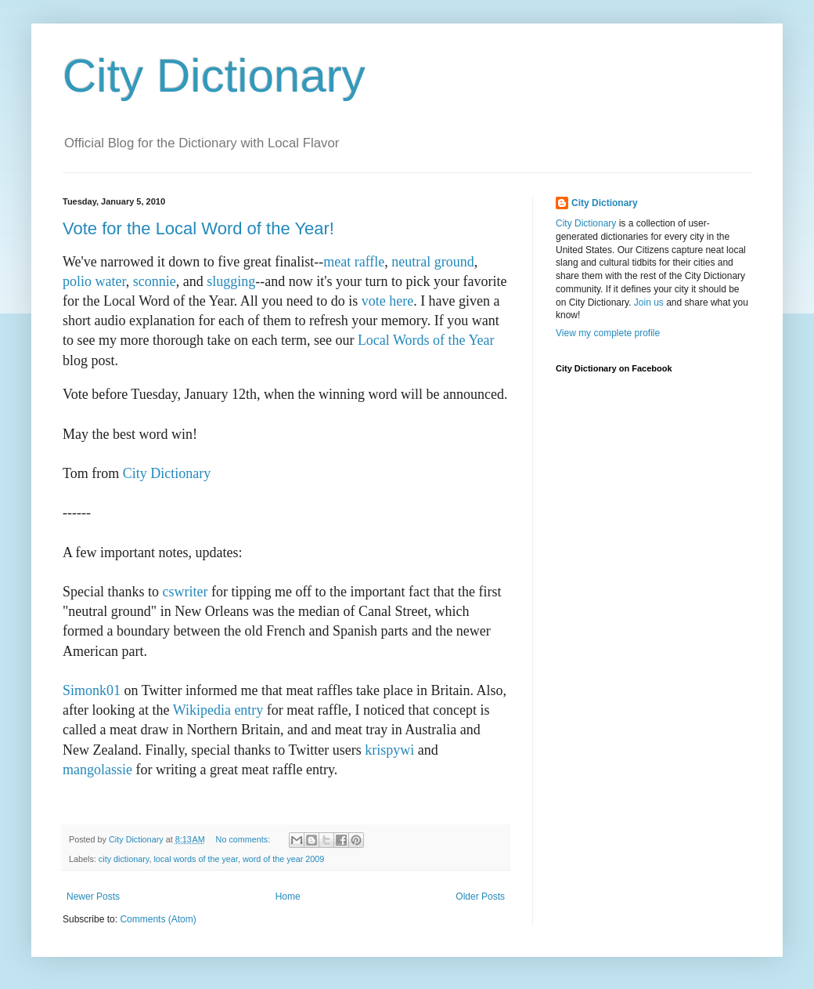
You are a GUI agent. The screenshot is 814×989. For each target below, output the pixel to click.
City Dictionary (214, 75)
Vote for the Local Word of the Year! (198, 228)
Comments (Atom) (158, 919)
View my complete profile (608, 333)
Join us (649, 302)
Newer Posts (93, 896)
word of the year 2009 (283, 859)
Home (288, 896)
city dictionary (124, 859)
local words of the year (195, 859)
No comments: (244, 839)
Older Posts (480, 896)
